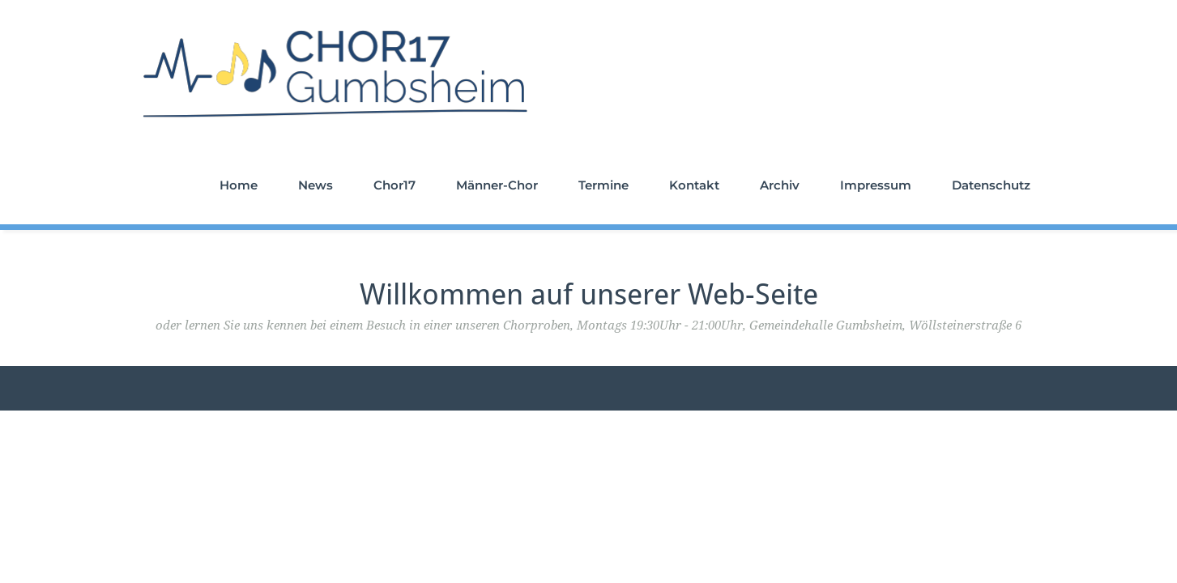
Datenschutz (991, 185)
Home (239, 185)
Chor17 (394, 185)
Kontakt (694, 185)
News (315, 185)
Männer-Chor (497, 185)
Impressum (875, 185)
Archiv (780, 185)
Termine (603, 185)
